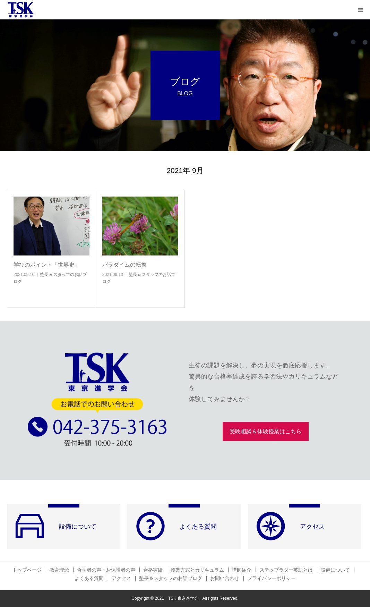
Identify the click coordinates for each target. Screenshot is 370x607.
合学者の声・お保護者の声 (106, 569)
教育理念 (59, 569)
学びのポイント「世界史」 (47, 265)
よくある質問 (89, 578)
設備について (335, 569)
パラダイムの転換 (124, 265)
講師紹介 (241, 569)
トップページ (27, 569)
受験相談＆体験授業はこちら (266, 431)
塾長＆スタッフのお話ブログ (170, 578)
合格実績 (153, 569)
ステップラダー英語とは (286, 569)
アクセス (121, 578)
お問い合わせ (224, 578)
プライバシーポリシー (271, 578)
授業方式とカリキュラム (197, 569)
